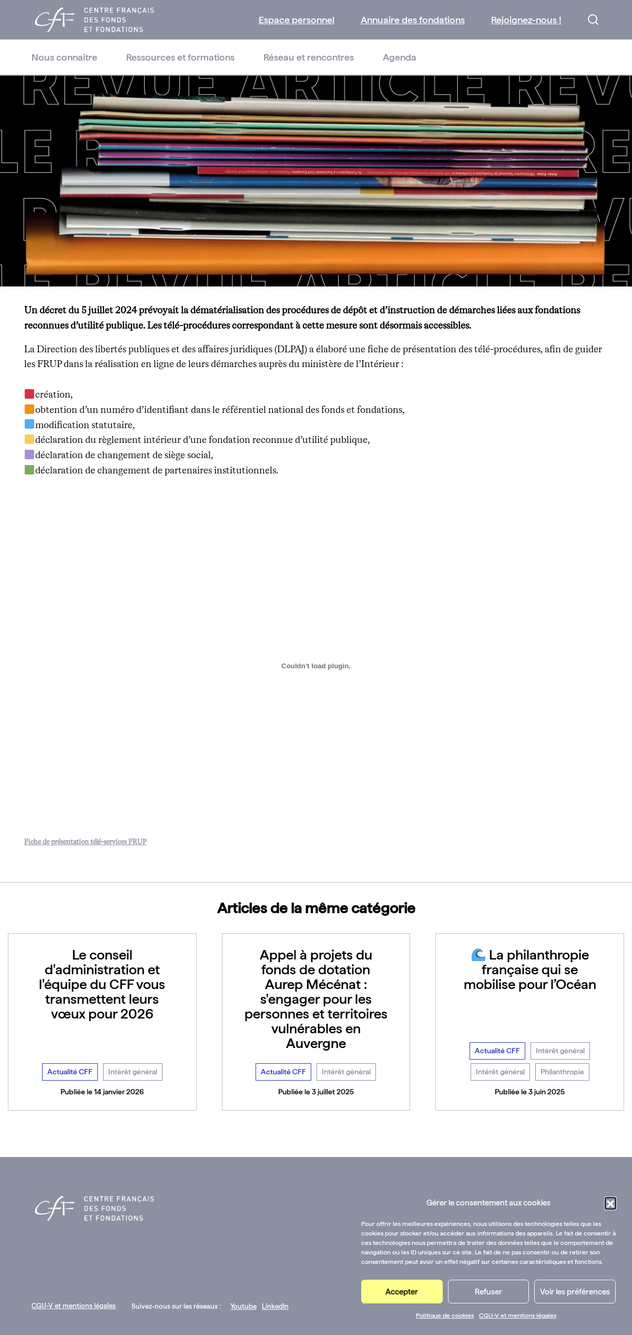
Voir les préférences (575, 1292)
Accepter (401, 1292)
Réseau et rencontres (308, 57)
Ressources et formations (180, 57)
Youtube (243, 1306)
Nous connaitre (64, 57)
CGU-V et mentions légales (517, 1315)
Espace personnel (296, 19)
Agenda (399, 57)
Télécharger (175, 842)
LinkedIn (275, 1306)
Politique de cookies (445, 1315)
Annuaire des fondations (413, 19)
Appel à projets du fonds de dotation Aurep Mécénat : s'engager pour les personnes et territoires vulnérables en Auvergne (316, 998)
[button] (610, 1203)
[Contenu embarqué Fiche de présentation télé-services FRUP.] (316, 666)
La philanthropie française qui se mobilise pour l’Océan (530, 969)
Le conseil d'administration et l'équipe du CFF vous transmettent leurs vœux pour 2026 (102, 984)
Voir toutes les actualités (316, 1134)
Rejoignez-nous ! (526, 19)
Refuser (488, 1292)
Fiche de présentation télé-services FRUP (85, 842)
